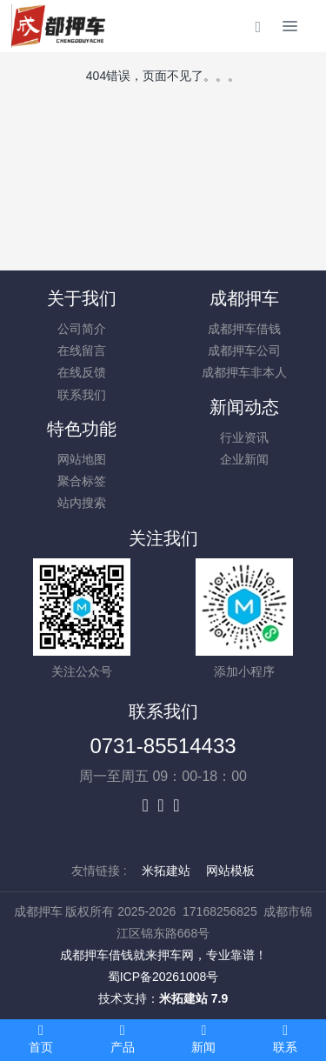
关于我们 (81, 298)
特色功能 (81, 428)
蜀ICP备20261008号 (163, 977)
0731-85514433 (163, 745)
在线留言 (81, 350)
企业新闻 (244, 459)
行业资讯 (244, 437)
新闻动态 (244, 407)
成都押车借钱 (244, 329)
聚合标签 (81, 481)
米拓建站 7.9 (193, 998)
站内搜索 (81, 503)
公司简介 (81, 329)
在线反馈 (81, 372)
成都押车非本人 (244, 372)
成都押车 (244, 298)
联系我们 (81, 395)
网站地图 (81, 459)
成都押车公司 (244, 350)
